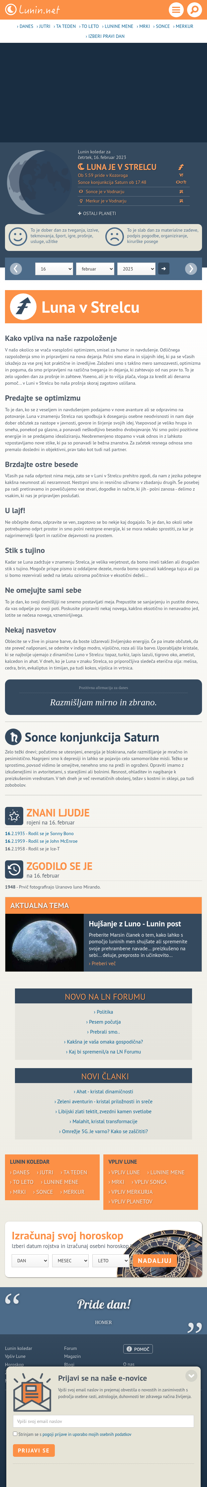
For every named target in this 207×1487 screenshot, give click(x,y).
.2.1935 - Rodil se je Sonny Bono (39, 833)
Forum (70, 1348)
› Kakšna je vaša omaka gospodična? (103, 1041)
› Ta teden (65, 26)
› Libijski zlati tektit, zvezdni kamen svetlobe (103, 1111)
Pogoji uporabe (138, 1380)
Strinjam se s (74, 1458)
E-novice (72, 1381)
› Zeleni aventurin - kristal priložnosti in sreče (103, 1101)
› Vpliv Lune (124, 1172)
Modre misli (17, 1381)
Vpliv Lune (15, 1356)
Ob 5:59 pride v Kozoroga (133, 175)
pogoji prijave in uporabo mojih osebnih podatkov (87, 1458)
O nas (129, 1364)
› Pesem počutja (103, 1021)
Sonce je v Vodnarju (133, 191)
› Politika (103, 1011)
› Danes (25, 26)
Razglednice (76, 1372)
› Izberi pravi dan (105, 36)
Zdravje (12, 1372)
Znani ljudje (58, 813)
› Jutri (43, 26)
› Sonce (161, 26)
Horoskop (14, 1365)
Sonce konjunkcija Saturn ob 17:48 (133, 182)
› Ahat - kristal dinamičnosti (103, 1091)
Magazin (72, 1356)
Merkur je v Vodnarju (133, 200)
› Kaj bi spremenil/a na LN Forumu (103, 1051)
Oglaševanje (135, 1372)
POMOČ (142, 1349)
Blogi (69, 1365)
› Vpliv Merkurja (130, 1192)
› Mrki (143, 26)
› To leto (89, 26)
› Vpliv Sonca (149, 1182)
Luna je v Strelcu (133, 167)
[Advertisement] (103, 92)
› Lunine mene (117, 26)
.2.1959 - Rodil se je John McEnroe (41, 841)
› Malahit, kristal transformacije (104, 1121)
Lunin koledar (18, 1348)
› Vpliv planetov (130, 1201)
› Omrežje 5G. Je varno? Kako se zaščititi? (103, 1131)
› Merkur (183, 26)
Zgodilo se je (59, 866)
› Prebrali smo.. (103, 1031)
